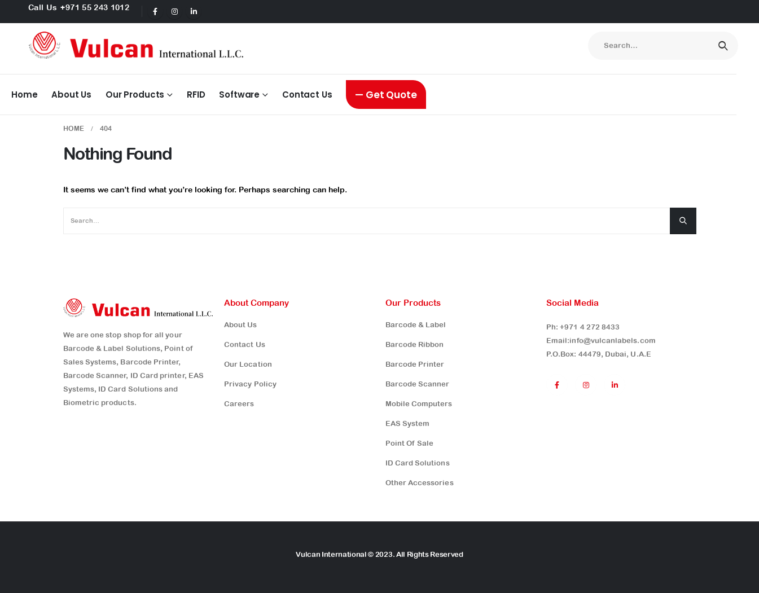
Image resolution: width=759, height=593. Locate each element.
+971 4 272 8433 (590, 327)
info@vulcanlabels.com (612, 340)
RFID (196, 94)
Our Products (135, 94)
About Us (71, 94)
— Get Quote (385, 95)
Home (24, 94)
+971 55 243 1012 (94, 7)
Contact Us (307, 94)
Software (239, 94)
